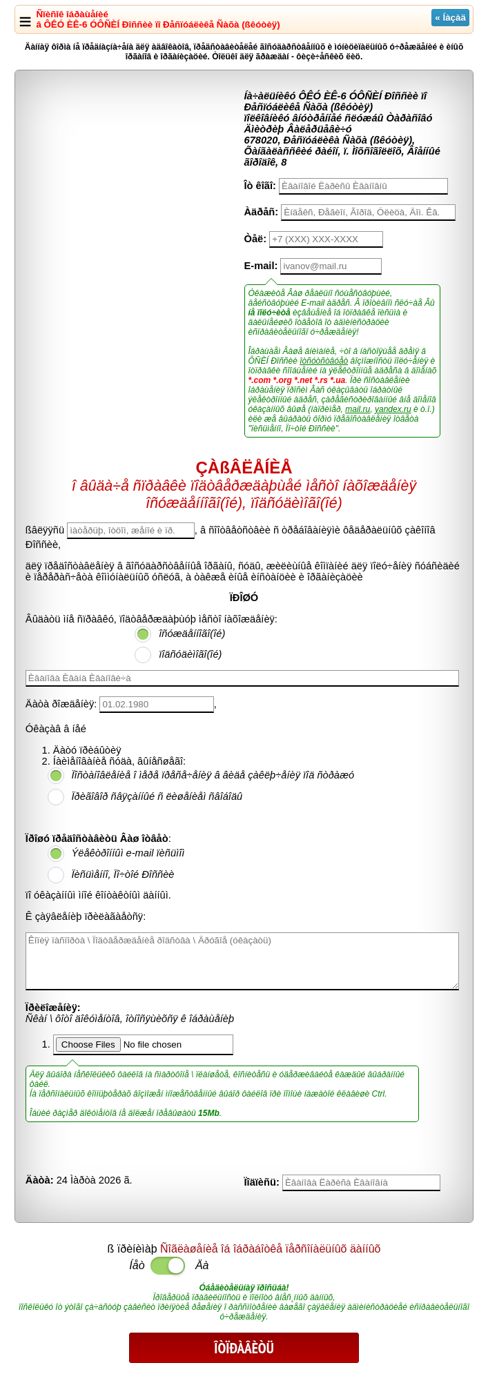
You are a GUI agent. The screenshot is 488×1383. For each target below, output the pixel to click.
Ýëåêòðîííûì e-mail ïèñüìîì (128, 853)
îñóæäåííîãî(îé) (192, 633)
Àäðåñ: (261, 211)
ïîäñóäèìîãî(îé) (190, 654)
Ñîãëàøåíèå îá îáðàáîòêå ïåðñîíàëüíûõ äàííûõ (270, 1249)
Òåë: (255, 238)
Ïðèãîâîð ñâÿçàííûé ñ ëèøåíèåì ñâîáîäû (157, 796)
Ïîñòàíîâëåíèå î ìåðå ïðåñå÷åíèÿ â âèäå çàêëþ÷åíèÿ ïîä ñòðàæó (213, 775)
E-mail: (261, 265)
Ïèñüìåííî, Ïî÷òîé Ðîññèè (123, 874)
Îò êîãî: (260, 185)
